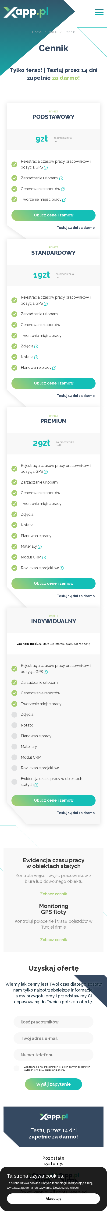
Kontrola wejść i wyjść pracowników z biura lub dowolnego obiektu (53, 877)
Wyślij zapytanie (53, 1084)
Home (37, 32)
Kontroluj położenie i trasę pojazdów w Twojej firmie (53, 923)
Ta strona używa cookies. (35, 1176)
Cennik (69, 32)
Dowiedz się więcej (66, 1187)
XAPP (53, 32)
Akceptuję (53, 1198)
